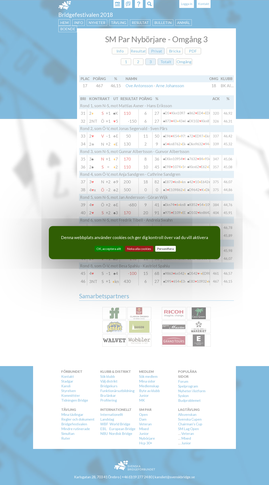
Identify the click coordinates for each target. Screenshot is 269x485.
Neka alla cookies (139, 249)
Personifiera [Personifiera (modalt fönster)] (165, 249)
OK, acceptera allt (108, 249)
